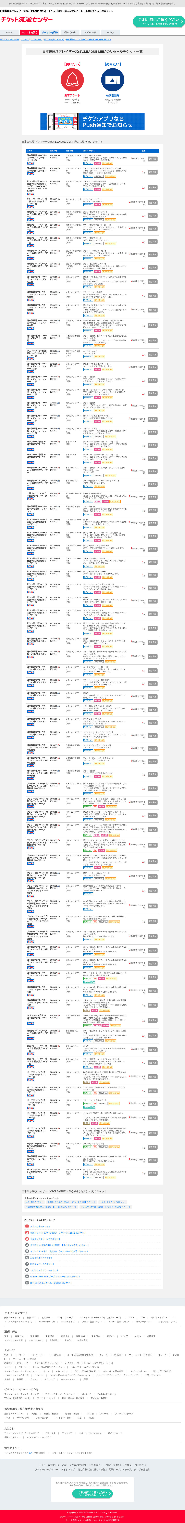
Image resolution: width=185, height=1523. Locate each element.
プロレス (34, 1379)
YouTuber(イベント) (107, 1394)
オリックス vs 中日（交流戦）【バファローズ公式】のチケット (106, 1207)
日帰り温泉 (50, 1433)
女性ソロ (46, 1317)
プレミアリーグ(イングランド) (85, 1367)
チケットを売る (50, 32)
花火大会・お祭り (99, 1398)
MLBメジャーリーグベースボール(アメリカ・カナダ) (89, 1363)
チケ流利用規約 (78, 1465)
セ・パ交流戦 (55, 1355)
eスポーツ (86, 1394)
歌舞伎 (68, 1340)
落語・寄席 (82, 1340)
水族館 (34, 1413)
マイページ (90, 32)
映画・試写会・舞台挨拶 (73, 1398)
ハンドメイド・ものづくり (39, 1437)
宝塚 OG (111, 1336)
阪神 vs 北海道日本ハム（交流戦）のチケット (51, 1283)
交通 (79, 1418)
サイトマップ (68, 1469)
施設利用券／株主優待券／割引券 (23, 1409)
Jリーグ (22, 1367)
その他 (91, 1418)
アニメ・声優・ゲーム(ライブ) (18, 1321)
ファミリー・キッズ (46, 1398)
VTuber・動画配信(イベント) (17, 1398)
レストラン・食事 (63, 1418)
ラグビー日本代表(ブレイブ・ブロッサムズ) (70, 1375)
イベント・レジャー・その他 (21, 1389)
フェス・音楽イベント (92, 1321)
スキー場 (104, 1413)
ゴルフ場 (90, 1413)
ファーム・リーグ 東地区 (111, 1355)
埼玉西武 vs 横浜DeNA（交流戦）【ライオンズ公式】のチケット (51, 1207)
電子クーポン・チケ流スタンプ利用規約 (129, 1469)
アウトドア (67, 1433)
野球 (6, 1355)
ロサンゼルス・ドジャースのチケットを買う (72, 1453)
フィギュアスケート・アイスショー (20, 1371)
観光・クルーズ (115, 1433)
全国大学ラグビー (153, 1375)
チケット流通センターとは (53, 1465)
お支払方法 (140, 1465)
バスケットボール (138, 1371)
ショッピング (42, 1418)
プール (7, 1418)
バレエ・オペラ (36, 1340)
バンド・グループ (65, 1317)
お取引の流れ (112, 1465)
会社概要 (127, 1465)
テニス (46, 1371)
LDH (143, 1317)
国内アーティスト (12, 1317)
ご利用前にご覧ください (159, 21)
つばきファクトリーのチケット (44, 1270)
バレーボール (62, 1371)
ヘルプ (110, 32)
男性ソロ (31, 1317)
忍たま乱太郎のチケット (41, 1257)
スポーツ (9, 1350)
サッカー (8, 1367)
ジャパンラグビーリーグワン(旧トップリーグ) (117, 1375)
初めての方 (70, 32)
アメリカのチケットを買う (16, 1453)
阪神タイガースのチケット (42, 1264)
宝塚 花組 (19, 1336)
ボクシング (50, 1379)
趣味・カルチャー (12, 1437)
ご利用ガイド (96, 1465)
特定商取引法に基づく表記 (92, 1469)
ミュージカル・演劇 (13, 1340)
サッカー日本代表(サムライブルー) (48, 1367)
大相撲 (7, 1379)
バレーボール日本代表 (113, 1371)
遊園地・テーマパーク (14, 1413)
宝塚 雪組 (50, 1336)
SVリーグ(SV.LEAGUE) (85, 1371)
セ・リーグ (20, 1355)
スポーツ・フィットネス (90, 1433)
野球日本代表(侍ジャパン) (46, 1363)
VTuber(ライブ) (68, 1321)
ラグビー (39, 1375)
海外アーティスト (144, 1321)
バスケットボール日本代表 (16, 1375)
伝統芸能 (54, 1340)
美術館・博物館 (72, 1413)
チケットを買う (30, 32)
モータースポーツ (69, 1379)
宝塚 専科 (95, 1336)
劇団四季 (151, 1336)
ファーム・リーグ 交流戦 (24, 1359)
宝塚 (6, 1336)
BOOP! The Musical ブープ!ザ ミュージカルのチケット (55, 1276)
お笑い (138, 1336)
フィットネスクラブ (124, 1413)
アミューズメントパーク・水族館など (21, 1433)
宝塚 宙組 (80, 1336)
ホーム (9, 32)
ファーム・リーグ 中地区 (140, 1355)
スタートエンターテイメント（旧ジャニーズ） (100, 1317)
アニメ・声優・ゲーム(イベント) (60, 1394)
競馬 (86, 1379)
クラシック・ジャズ (168, 1321)
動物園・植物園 (51, 1413)
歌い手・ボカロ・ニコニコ (163, 1317)
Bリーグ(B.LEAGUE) (161, 1371)
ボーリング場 (23, 1418)
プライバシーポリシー (46, 1469)
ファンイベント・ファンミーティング (21, 1394)
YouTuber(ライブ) (47, 1321)
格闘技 (20, 1379)
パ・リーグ (37, 1355)
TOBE (131, 1317)
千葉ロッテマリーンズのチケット (113, 1202)
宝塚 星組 (65, 1336)
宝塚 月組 (34, 1336)
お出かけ (9, 1428)
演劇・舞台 (10, 1331)
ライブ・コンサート (16, 1312)
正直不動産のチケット (34, 1202)
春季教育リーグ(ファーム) (16, 1363)
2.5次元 (124, 1336)
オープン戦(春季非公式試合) (80, 1355)
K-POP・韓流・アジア (119, 1321)
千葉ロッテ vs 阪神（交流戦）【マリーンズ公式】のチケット (72, 1202)
